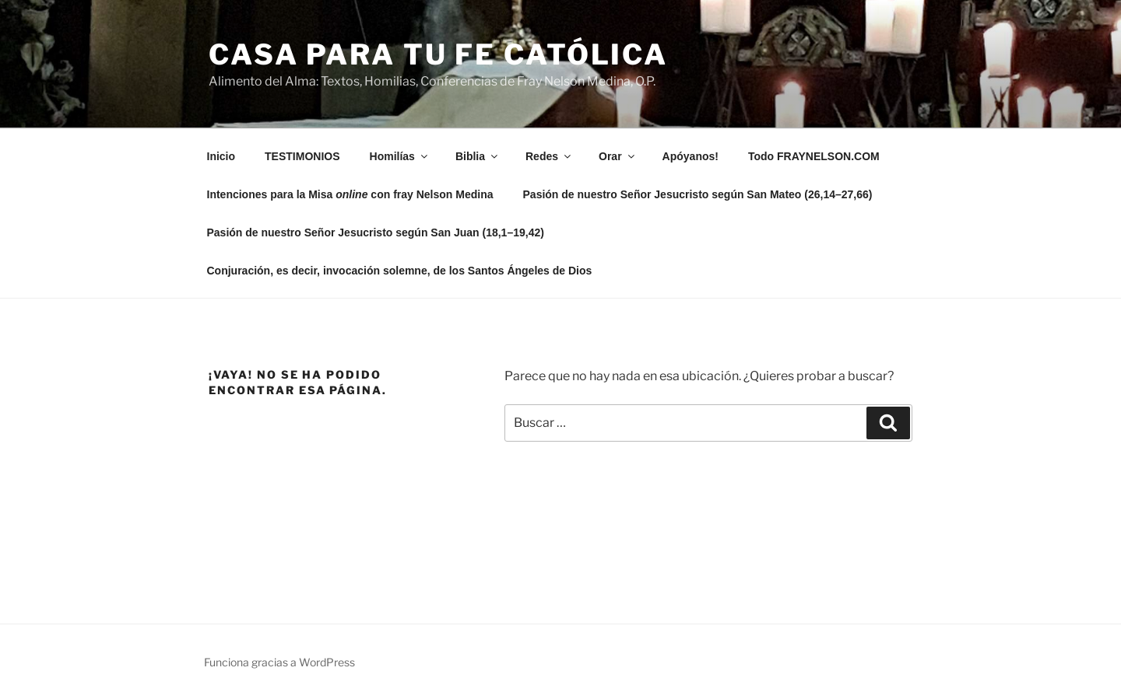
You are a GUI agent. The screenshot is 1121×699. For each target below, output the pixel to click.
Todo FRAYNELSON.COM (814, 156)
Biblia (477, 156)
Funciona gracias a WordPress (279, 662)
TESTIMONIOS (302, 156)
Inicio (221, 156)
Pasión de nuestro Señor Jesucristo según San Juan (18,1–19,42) (375, 232)
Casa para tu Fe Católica (438, 54)
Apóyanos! (690, 156)
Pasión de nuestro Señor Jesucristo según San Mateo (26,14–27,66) (698, 194)
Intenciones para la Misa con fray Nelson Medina (350, 194)
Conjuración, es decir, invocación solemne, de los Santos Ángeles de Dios (399, 270)
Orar (618, 156)
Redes (549, 156)
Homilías (400, 156)
